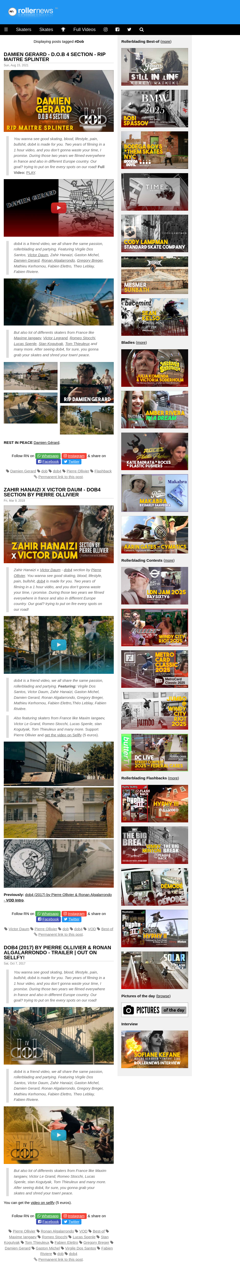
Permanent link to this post (60, 477)
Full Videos (84, 29)
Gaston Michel (48, 1248)
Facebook (50, 461)
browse (163, 996)
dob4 (57, 471)
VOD (92, 929)
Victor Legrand (55, 338)
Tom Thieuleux (77, 344)
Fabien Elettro (66, 1242)
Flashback (102, 471)
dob (44, 471)
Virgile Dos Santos (80, 1248)
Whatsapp (50, 456)
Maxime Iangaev (27, 338)
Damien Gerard (27, 260)
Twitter (73, 461)
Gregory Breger (90, 260)
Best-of (107, 929)
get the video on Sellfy (63, 735)
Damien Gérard (46, 442)
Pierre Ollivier (78, 471)
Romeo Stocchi (82, 338)
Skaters (23, 29)
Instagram (76, 456)
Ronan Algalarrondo (58, 260)
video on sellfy (43, 1202)
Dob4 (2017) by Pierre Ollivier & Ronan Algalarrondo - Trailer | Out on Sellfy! (57, 952)
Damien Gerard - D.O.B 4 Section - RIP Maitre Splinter (54, 57)
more (166, 41)
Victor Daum (38, 255)
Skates (46, 29)
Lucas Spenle (25, 344)
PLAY (30, 172)
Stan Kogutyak (51, 344)
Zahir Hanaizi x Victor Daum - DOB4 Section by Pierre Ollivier (52, 492)
